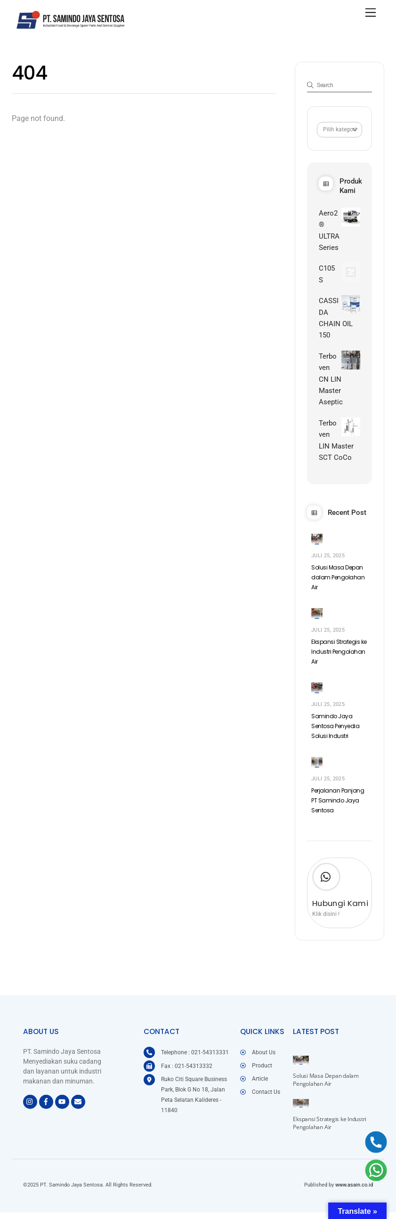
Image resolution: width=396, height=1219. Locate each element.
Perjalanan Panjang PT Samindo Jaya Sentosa (337, 809)
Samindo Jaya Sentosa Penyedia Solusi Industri (335, 734)
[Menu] (370, 13)
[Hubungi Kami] (326, 887)
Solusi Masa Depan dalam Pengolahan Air (337, 584)
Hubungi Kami (340, 912)
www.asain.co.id (354, 1192)
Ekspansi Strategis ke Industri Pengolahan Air (339, 660)
